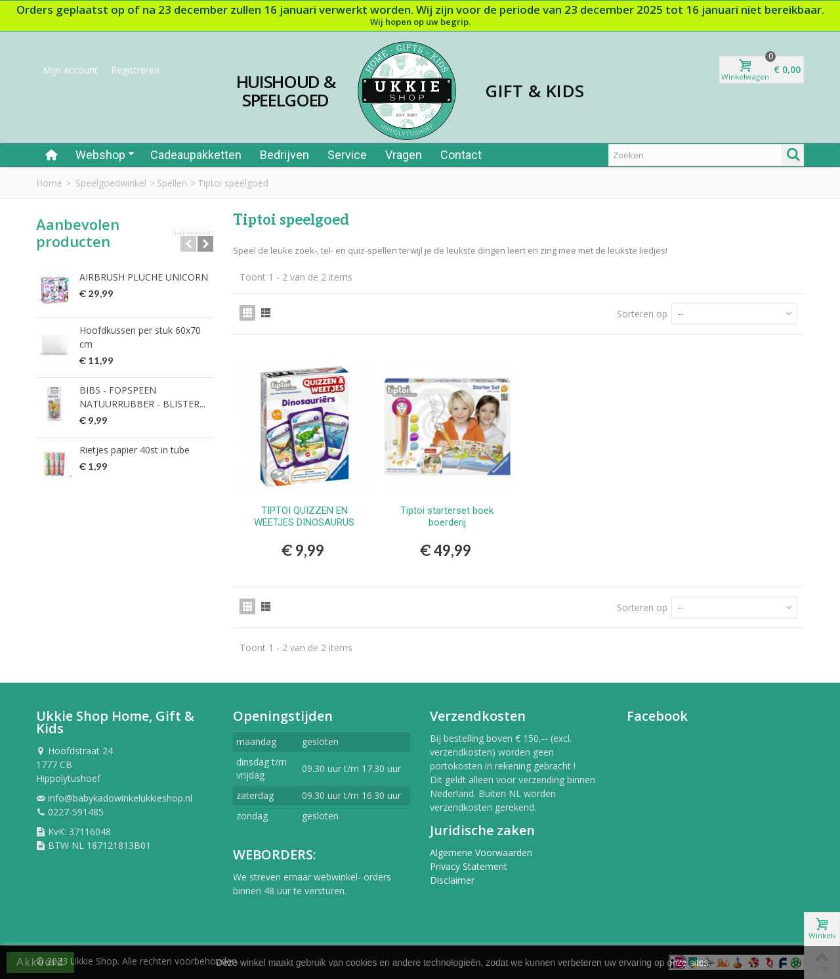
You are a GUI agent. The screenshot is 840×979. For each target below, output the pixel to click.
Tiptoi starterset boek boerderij (447, 516)
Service (347, 155)
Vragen (403, 155)
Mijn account (70, 70)
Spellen (172, 183)
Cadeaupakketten (196, 155)
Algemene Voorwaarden (481, 852)
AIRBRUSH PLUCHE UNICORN (143, 277)
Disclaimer (452, 880)
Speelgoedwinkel (110, 183)
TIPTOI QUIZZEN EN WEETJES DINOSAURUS (304, 516)
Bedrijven (284, 155)
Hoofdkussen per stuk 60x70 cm (140, 337)
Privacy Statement (468, 866)
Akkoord (40, 962)
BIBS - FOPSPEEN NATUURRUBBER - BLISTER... (142, 397)
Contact (461, 155)
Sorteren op (642, 313)
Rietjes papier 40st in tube (134, 450)
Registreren (135, 70)
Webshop (105, 155)
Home (49, 183)
